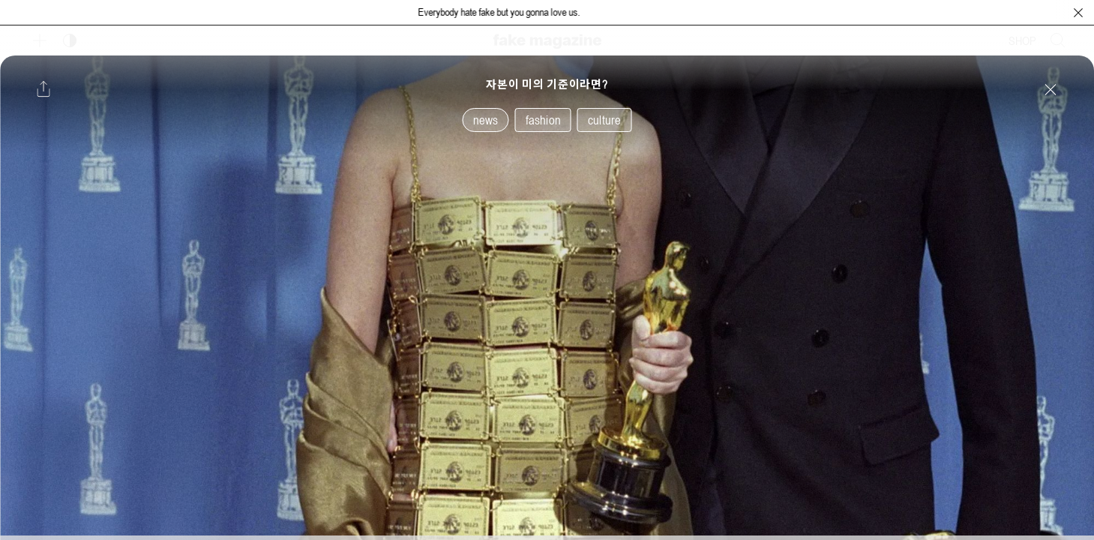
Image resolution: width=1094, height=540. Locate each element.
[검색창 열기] (1058, 40)
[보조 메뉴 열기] (39, 40)
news (486, 120)
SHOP (1022, 40)
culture (604, 120)
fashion (543, 120)
